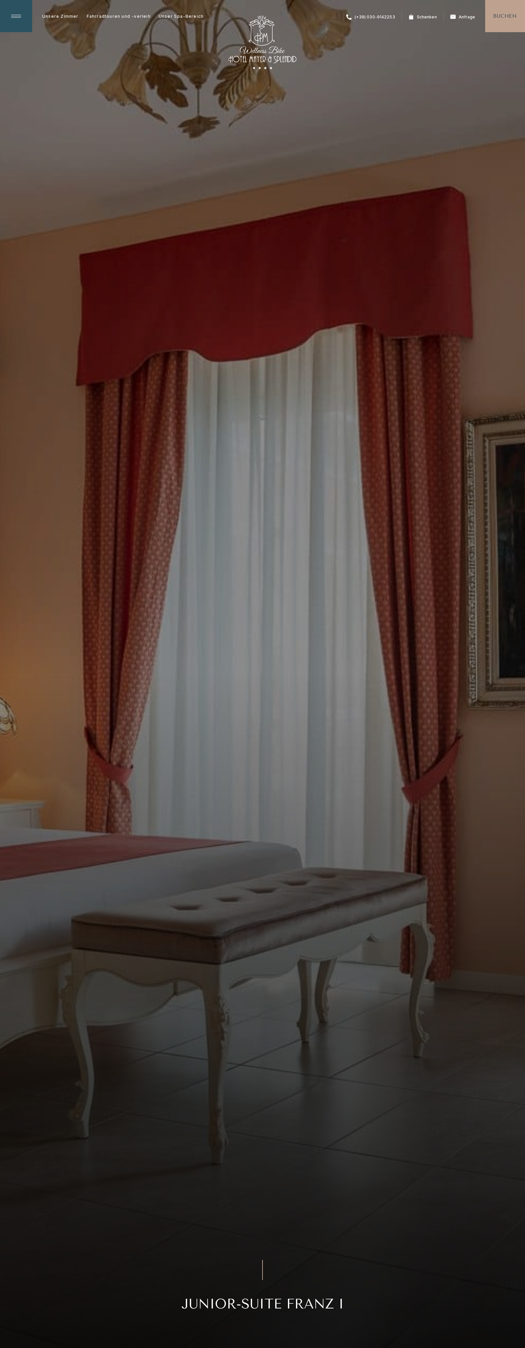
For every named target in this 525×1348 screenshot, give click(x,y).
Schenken (422, 16)
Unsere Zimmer (60, 16)
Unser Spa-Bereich (181, 16)
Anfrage (462, 16)
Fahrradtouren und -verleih (119, 16)
